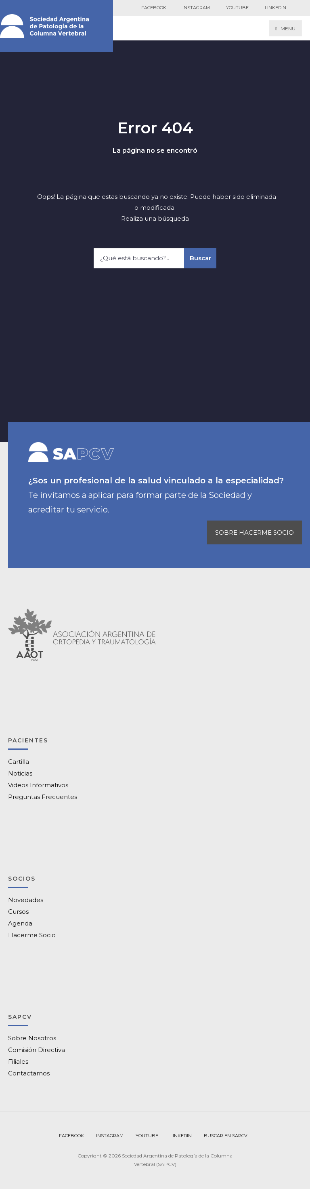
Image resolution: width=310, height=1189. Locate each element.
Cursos (18, 911)
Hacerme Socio (32, 935)
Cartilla (18, 761)
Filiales (18, 1061)
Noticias (20, 773)
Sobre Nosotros (32, 1038)
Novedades (25, 900)
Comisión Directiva (36, 1050)
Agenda (20, 923)
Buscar (200, 258)
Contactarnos (29, 1073)
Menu (285, 28)
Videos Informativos (38, 785)
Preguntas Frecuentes (42, 797)
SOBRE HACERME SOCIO (254, 532)
